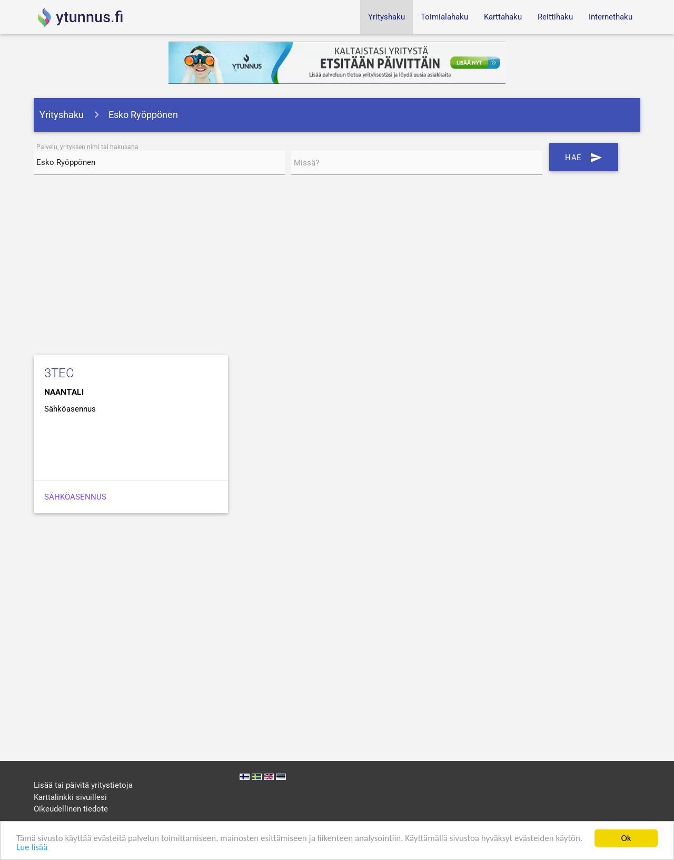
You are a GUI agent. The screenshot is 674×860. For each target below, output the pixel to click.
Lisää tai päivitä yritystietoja (83, 785)
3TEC (59, 373)
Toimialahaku (444, 17)
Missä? (306, 163)
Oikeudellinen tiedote (71, 809)
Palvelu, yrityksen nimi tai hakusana (87, 147)
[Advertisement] (337, 267)
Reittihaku (555, 17)
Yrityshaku (386, 17)
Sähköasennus (75, 497)
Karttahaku (503, 17)
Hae (583, 157)
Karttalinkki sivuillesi (70, 797)
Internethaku (610, 17)
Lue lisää (31, 847)
